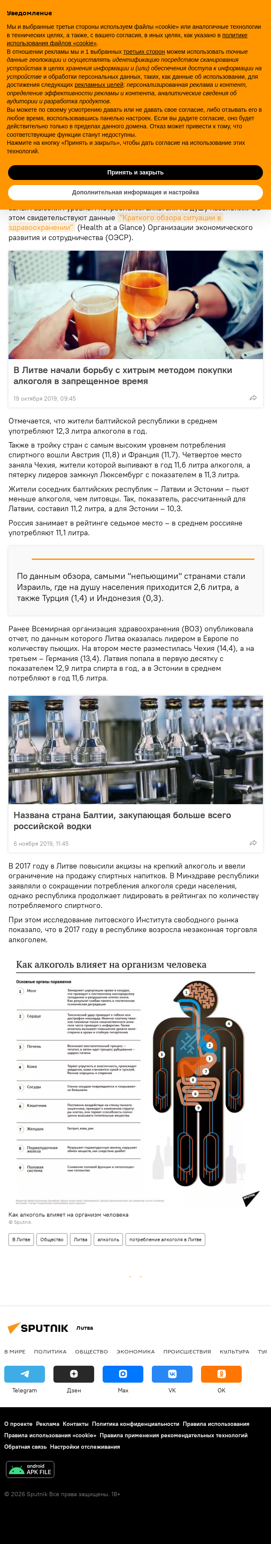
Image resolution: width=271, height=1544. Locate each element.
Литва (80, 1239)
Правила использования (216, 1424)
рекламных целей (99, 84)
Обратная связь (25, 1446)
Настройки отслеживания (85, 1446)
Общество (52, 1239)
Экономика (136, 1351)
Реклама (47, 1424)
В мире (14, 1351)
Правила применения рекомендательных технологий (174, 1435)
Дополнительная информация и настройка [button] (135, 192)
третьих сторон (144, 51)
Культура (234, 1351)
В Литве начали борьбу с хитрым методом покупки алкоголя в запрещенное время (123, 375)
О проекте (18, 1424)
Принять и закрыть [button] (135, 172)
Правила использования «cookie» (50, 1435)
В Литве (21, 1239)
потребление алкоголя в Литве (165, 1239)
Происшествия (187, 1351)
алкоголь (108, 1239)
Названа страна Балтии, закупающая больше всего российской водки (122, 820)
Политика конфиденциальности (135, 1424)
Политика (50, 1351)
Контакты (76, 1424)
